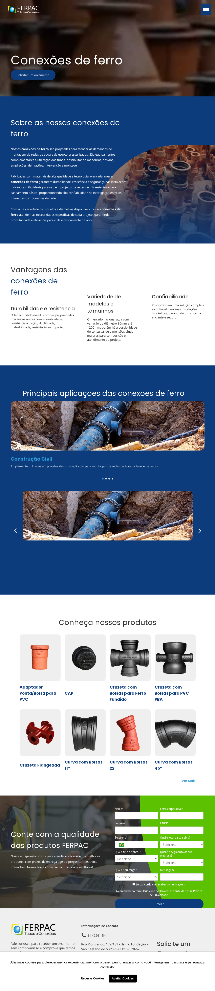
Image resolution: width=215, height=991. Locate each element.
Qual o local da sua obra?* (176, 837)
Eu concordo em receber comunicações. (159, 884)
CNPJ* (164, 823)
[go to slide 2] (106, 478)
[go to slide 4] (112, 478)
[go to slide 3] (109, 478)
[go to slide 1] (103, 478)
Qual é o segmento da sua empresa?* (176, 854)
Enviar (159, 904)
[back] (15, 530)
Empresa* (121, 823)
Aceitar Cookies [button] (123, 978)
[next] (200, 530)
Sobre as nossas (41, 122)
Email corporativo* (171, 809)
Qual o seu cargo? (126, 870)
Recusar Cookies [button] (93, 978)
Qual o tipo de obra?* (128, 852)
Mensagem (167, 870)
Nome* (119, 809)
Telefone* (121, 837)
